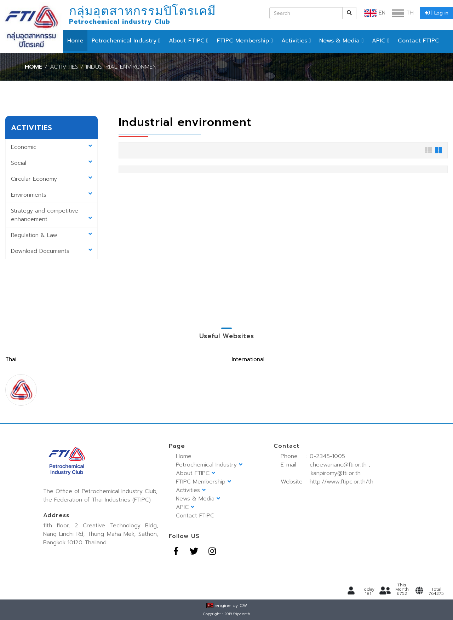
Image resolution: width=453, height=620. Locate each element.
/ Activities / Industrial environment (102, 66)
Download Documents (51, 251)
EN (374, 12)
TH (403, 12)
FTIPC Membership (243, 40)
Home (75, 40)
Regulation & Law (51, 235)
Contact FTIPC (418, 40)
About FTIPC (187, 40)
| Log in (436, 13)
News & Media (339, 40)
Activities (294, 40)
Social (51, 163)
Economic (51, 147)
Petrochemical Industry (124, 40)
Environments (51, 195)
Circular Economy (51, 179)
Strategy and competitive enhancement (51, 215)
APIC (378, 40)
